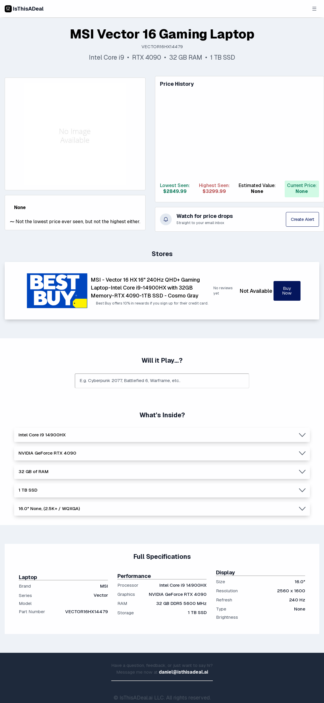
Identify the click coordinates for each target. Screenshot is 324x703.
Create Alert (301, 219)
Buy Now (287, 290)
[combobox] (162, 381)
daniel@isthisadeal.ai (183, 672)
